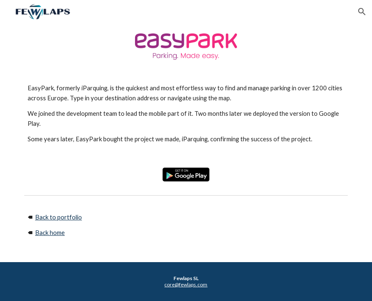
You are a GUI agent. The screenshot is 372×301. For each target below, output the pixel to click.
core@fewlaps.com (185, 284)
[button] (362, 12)
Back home (50, 232)
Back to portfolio (58, 217)
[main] (186, 114)
